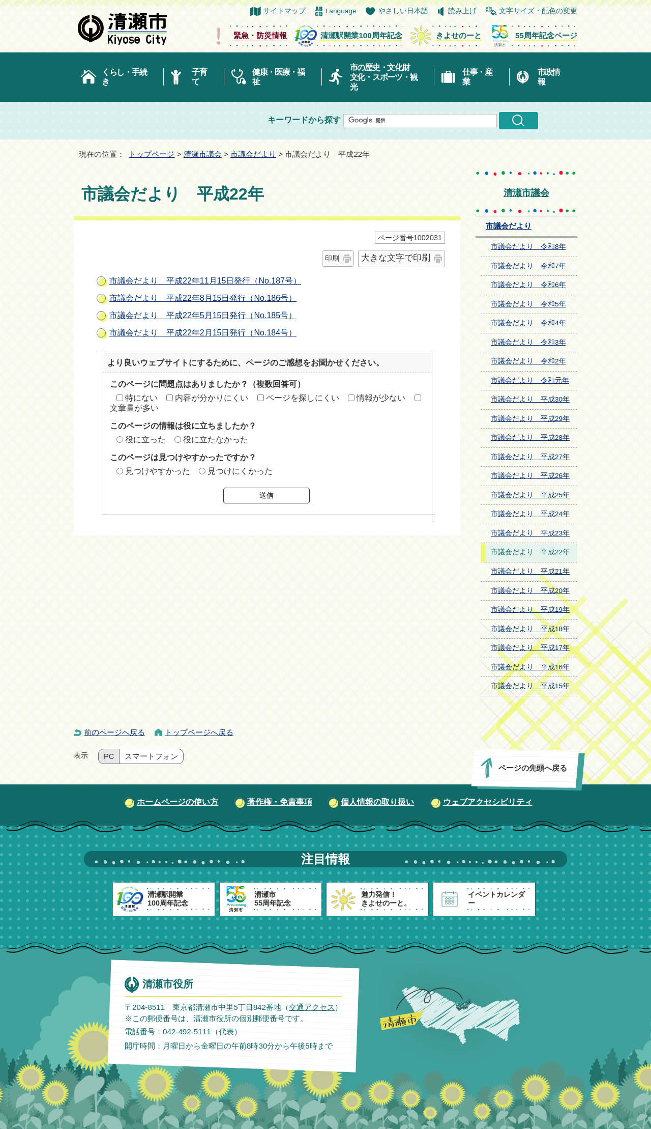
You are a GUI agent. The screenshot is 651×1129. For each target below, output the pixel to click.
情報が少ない (381, 397)
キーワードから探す (304, 120)
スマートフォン (151, 756)
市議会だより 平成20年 (530, 591)
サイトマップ (284, 11)
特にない (141, 397)
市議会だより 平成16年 (530, 667)
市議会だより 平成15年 (530, 686)
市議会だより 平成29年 (530, 418)
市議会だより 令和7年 (528, 266)
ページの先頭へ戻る (532, 768)
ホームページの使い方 (177, 802)
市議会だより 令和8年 (528, 246)
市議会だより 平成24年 (530, 514)
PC (109, 756)
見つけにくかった (240, 471)
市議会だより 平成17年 (530, 648)
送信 (266, 495)
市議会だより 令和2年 (528, 361)
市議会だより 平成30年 (530, 399)
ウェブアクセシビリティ (487, 802)
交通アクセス (312, 1006)
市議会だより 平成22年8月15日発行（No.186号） (203, 298)
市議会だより (253, 154)
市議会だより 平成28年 (530, 437)
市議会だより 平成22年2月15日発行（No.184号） (203, 332)
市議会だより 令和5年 (528, 304)
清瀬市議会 (203, 154)
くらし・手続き (124, 77)
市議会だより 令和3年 (528, 342)
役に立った (145, 439)
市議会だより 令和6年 (528, 285)
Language (341, 11)
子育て (199, 77)
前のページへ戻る (114, 732)
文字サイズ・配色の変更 (538, 11)
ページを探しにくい (302, 397)
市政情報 (549, 77)
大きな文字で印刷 (395, 258)
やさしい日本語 (403, 11)
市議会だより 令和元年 (530, 380)
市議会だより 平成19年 (530, 609)
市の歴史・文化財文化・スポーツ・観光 (384, 77)
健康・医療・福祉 (278, 77)
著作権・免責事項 (279, 802)
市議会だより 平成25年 (530, 495)
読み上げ (462, 11)
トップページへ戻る (199, 732)
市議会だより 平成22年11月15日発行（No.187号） (205, 280)
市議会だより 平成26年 (530, 475)
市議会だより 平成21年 (530, 571)
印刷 (332, 258)
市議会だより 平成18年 (530, 629)
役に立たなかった (215, 439)
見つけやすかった (157, 471)
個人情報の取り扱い (377, 802)
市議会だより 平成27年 (530, 457)
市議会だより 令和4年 (528, 323)
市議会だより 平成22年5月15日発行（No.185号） (203, 315)
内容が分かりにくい (211, 397)
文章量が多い (134, 408)
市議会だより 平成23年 (530, 533)
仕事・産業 (477, 77)
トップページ (151, 154)
